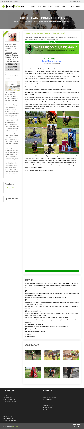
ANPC (13, 426)
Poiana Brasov (38, 21)
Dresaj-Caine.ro (47, 399)
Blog (57, 6)
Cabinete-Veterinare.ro (49, 397)
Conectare (75, 6)
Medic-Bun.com (47, 407)
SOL (17, 426)
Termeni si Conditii (8, 397)
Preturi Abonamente (9, 399)
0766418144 (12, 67)
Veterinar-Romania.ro (9, 420)
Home (33, 6)
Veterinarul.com (47, 395)
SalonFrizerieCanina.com (50, 410)
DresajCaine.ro (7, 416)
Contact (65, 6)
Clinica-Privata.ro (48, 405)
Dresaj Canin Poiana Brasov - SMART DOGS (45, 33)
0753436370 (12, 64)
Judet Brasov (28, 21)
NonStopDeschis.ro (8, 418)
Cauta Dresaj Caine (45, 6)
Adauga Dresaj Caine (75, 1)
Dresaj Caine (18, 21)
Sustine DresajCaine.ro (9, 401)
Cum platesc (6, 395)
